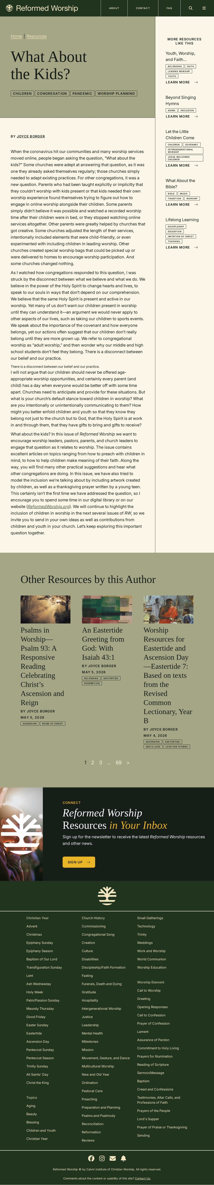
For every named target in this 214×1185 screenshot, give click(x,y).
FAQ (169, 8)
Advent (31, 926)
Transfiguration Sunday (44, 967)
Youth (172, 76)
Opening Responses (152, 1007)
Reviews (88, 1140)
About (114, 8)
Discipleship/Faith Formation (103, 967)
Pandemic (82, 93)
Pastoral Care (92, 1091)
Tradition (174, 198)
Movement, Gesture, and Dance (106, 1058)
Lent (29, 976)
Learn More (182, 82)
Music (184, 193)
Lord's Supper (148, 1119)
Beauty (31, 1114)
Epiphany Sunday (39, 943)
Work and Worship (151, 951)
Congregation (52, 93)
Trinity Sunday (37, 1066)
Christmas (34, 934)
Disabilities (90, 959)
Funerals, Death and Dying (102, 984)
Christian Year (37, 1139)
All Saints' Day (37, 1074)
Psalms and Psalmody (98, 1116)
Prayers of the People (153, 1111)
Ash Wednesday (38, 984)
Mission (88, 1050)
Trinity (142, 934)
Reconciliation (92, 1124)
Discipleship (176, 226)
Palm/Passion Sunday (43, 1000)
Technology (146, 926)
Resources (37, 36)
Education (174, 231)
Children (22, 93)
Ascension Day (37, 1041)
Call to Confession (151, 1015)
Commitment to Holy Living (158, 1048)
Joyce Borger (31, 136)
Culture (87, 951)
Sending (143, 1135)
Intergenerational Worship (180, 150)
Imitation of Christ (181, 236)
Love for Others (177, 746)
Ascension (30, 723)
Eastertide (111, 678)
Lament (143, 1032)
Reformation (91, 1132)
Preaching (89, 1099)
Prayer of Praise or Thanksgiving (162, 1127)
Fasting (87, 976)
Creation (88, 943)
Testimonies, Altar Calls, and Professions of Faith (158, 1099)
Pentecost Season (40, 1058)
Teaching (174, 241)
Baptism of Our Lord (41, 959)
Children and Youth (41, 1130)
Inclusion (187, 110)
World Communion (151, 959)
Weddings (145, 943)
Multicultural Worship (98, 1066)
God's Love (153, 746)
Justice (87, 1017)
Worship (192, 198)
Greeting (143, 999)
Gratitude (89, 992)
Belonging (175, 66)
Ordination (90, 1083)
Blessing (32, 1122)
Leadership (90, 1025)
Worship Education (151, 967)
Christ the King (37, 1083)
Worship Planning (116, 93)
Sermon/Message (150, 1073)
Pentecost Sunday (40, 1050)
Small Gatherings (150, 918)
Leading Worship (179, 71)
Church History (93, 918)
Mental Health (92, 1033)
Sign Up (79, 862)
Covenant (191, 144)
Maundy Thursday (40, 1008)
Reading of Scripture (153, 1064)
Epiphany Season (39, 951)
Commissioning (94, 926)
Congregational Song (98, 934)
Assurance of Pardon (153, 1040)
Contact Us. (143, 1178)
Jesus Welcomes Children (179, 158)
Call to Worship (149, 990)
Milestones (90, 1041)
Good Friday (36, 1017)
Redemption (92, 683)
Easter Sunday (37, 1025)
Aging (171, 110)
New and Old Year (95, 1074)
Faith (190, 66)
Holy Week (34, 992)
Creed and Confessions (155, 1089)
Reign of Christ (52, 723)
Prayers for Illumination (155, 1056)
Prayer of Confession (153, 1023)
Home (16, 36)
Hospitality (90, 1000)
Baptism (143, 1081)
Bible (171, 193)
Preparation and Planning (101, 1107)
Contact (143, 8)
